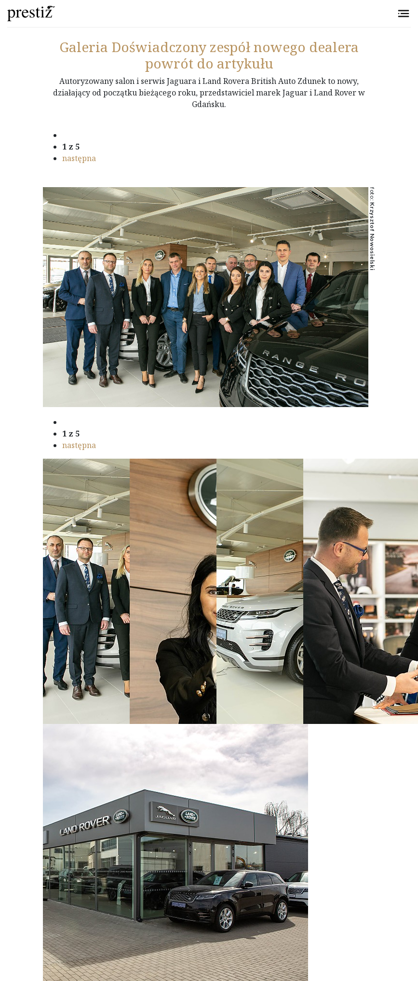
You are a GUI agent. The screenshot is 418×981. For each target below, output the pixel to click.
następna (79, 158)
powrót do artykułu (209, 63)
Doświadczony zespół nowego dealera (209, 47)
